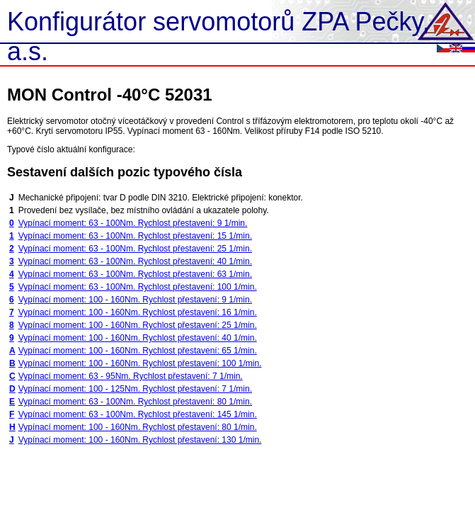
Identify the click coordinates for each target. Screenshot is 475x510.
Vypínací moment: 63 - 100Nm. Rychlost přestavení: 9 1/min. (133, 223)
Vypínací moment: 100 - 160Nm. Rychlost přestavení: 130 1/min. (140, 440)
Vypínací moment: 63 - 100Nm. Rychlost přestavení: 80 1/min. (135, 402)
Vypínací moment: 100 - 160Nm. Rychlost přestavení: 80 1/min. (137, 427)
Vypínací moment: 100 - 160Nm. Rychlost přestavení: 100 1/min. (140, 363)
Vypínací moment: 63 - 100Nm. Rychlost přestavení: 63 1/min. (135, 274)
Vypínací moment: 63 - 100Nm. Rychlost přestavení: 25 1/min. (135, 249)
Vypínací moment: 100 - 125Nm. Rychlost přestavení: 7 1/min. (135, 389)
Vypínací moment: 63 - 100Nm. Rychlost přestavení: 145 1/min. (137, 414)
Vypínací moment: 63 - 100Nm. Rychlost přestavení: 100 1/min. (137, 287)
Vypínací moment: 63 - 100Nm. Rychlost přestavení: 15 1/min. (135, 236)
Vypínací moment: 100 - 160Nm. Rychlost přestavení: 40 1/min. (137, 338)
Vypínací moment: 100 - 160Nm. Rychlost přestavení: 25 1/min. (137, 325)
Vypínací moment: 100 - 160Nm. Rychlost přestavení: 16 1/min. (137, 312)
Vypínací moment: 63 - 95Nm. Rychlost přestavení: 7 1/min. (130, 376)
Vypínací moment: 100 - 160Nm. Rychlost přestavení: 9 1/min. (135, 300)
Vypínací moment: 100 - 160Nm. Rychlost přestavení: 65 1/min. (137, 351)
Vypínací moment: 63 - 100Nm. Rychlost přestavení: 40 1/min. (135, 261)
